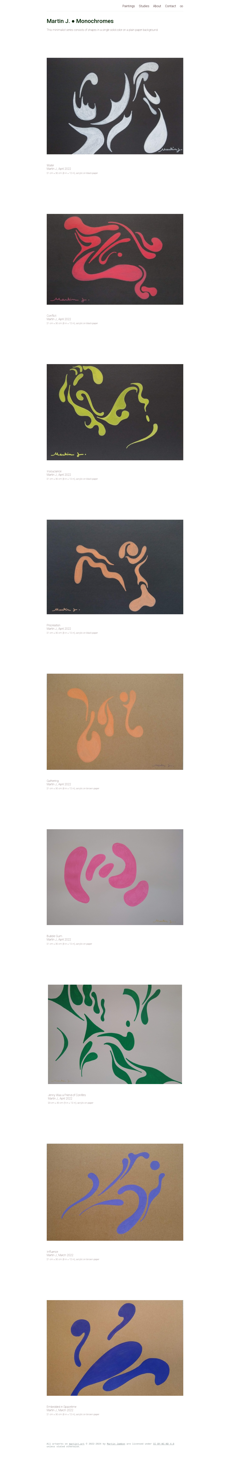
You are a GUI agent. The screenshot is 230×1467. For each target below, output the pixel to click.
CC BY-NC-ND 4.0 (163, 1444)
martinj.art (76, 1444)
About (157, 6)
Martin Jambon (116, 1444)
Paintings (128, 6)
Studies (144, 6)
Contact (170, 6)
